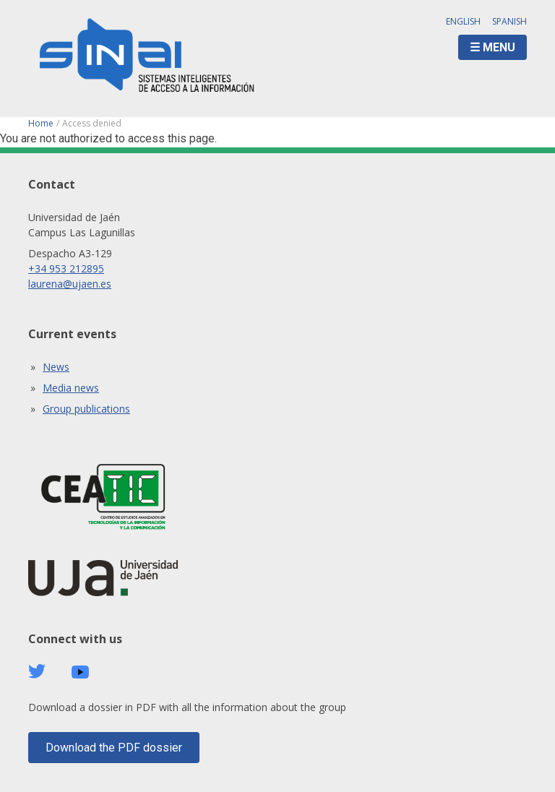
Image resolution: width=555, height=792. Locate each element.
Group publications (86, 409)
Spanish (509, 21)
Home (40, 123)
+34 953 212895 (66, 268)
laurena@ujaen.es (69, 283)
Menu (499, 47)
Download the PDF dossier (114, 747)
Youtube (80, 672)
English (463, 21)
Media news (71, 388)
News (56, 367)
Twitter (37, 671)
